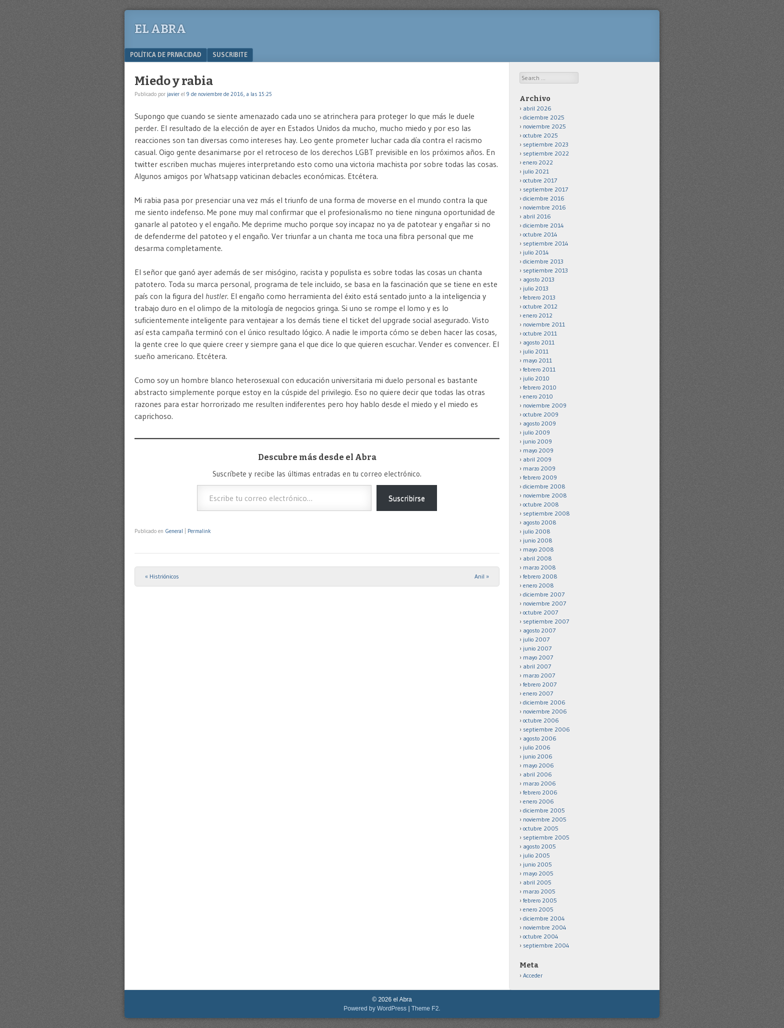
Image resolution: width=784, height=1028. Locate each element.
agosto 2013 (538, 279)
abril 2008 (537, 558)
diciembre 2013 (543, 261)
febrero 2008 (540, 576)
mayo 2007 (538, 657)
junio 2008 (537, 540)
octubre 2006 (541, 720)
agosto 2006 (539, 738)
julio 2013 (535, 288)
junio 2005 (537, 864)
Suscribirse (406, 498)
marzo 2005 (539, 891)
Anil (481, 576)
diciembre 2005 (544, 810)
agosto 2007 (539, 630)
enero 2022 (538, 162)
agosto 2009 (539, 423)
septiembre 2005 (546, 837)
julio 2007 (536, 639)
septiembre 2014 (545, 243)
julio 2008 (536, 531)
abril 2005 (537, 882)
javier (173, 94)
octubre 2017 (540, 180)
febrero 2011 (539, 369)
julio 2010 (536, 378)
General (174, 531)
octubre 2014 (540, 234)
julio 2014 (536, 252)
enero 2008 (538, 585)
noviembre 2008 (545, 495)
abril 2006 (537, 774)
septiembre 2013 (545, 270)
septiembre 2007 (546, 621)
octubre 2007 (540, 612)
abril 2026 (537, 108)
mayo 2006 (538, 765)
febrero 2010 (539, 387)
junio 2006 (537, 756)
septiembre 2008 (546, 513)
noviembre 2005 (544, 819)
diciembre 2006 (544, 702)
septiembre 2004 (546, 945)
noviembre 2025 (544, 126)
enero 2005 (538, 909)
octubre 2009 (540, 414)
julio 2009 (536, 432)
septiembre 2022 (546, 153)
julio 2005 (536, 855)
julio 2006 (536, 747)
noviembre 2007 (544, 603)
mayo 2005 (538, 873)
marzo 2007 (539, 675)
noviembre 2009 (544, 405)
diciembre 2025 (543, 117)
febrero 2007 (539, 684)
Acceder (532, 975)
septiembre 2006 (546, 729)
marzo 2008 (539, 567)
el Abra (160, 29)
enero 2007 (538, 693)
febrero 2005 (540, 900)
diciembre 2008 (544, 486)
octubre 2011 (540, 333)
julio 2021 (536, 171)
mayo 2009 (538, 450)
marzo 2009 (539, 468)
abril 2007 (537, 666)
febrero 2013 (539, 297)
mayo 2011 (537, 360)
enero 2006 (538, 801)
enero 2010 (538, 396)
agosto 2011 (538, 342)
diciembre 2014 (543, 225)
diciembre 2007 (543, 594)
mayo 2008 (538, 549)
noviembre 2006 (545, 711)
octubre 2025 (540, 135)
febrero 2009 (540, 477)
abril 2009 (537, 459)
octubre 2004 (540, 936)
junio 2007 (537, 648)
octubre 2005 (540, 828)
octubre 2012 (540, 306)
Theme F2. (426, 1008)
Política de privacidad (166, 54)
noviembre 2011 (544, 324)
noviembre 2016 (544, 207)
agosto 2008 (539, 522)
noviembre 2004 (544, 927)
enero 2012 (537, 315)
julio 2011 (535, 351)
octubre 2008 (541, 504)
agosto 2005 (539, 846)
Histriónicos (162, 576)
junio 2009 (537, 441)
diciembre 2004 (544, 918)
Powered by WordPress (375, 1008)
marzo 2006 (539, 783)
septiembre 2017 (545, 189)
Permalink (199, 531)
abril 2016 (537, 216)
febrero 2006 (540, 792)
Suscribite (230, 54)
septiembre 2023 (545, 144)
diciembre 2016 (543, 198)
